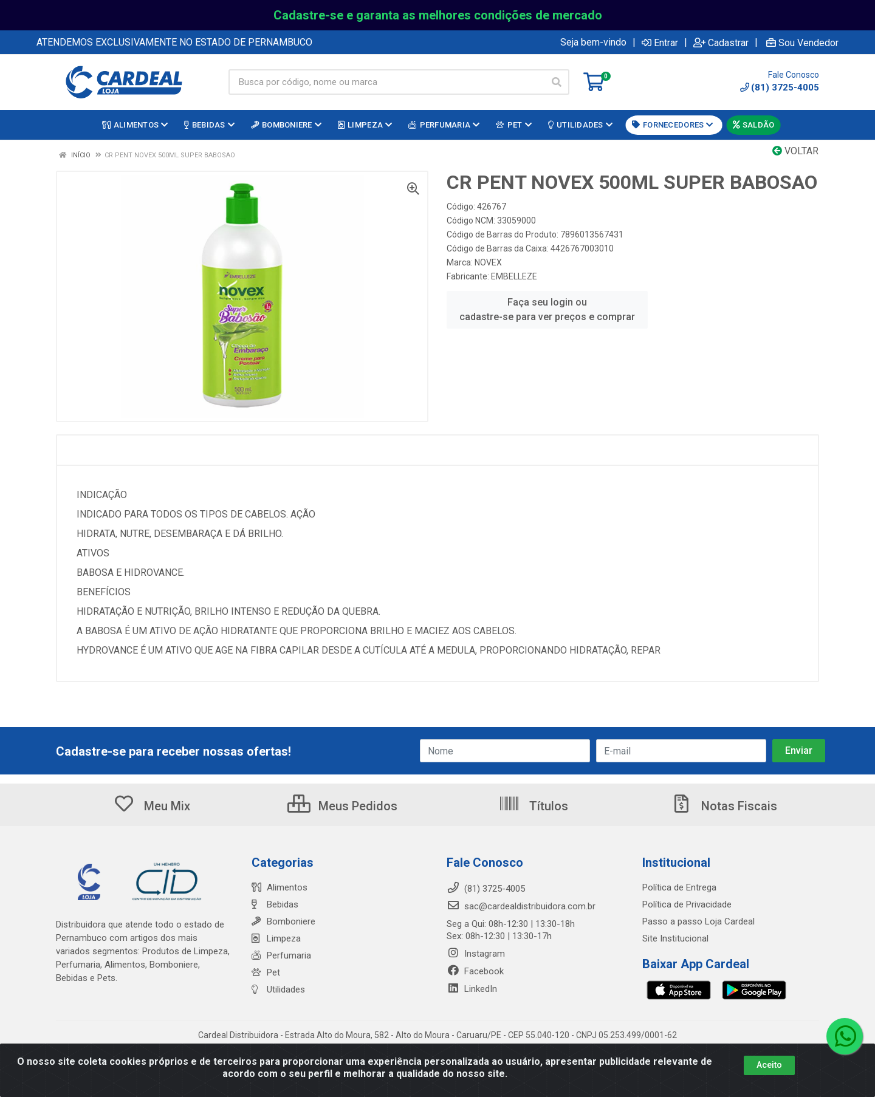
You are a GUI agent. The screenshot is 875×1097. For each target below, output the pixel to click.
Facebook (475, 971)
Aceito (769, 1072)
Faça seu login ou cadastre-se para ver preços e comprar (547, 309)
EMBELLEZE (514, 276)
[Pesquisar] (556, 82)
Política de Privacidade (687, 904)
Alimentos (279, 887)
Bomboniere (283, 921)
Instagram (476, 953)
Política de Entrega (679, 887)
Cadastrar (721, 42)
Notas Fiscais (723, 806)
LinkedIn (472, 988)
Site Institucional (675, 938)
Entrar (660, 42)
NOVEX (488, 262)
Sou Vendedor (802, 42)
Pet (266, 972)
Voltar (795, 151)
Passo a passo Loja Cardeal (698, 921)
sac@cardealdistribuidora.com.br (521, 906)
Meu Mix (151, 806)
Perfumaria (281, 955)
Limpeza (276, 938)
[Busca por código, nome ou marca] (386, 82)
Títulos (533, 806)
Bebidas (275, 904)
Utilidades (278, 989)
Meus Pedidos (342, 806)
